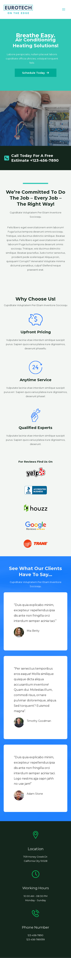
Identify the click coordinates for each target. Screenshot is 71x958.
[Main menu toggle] (63, 9)
